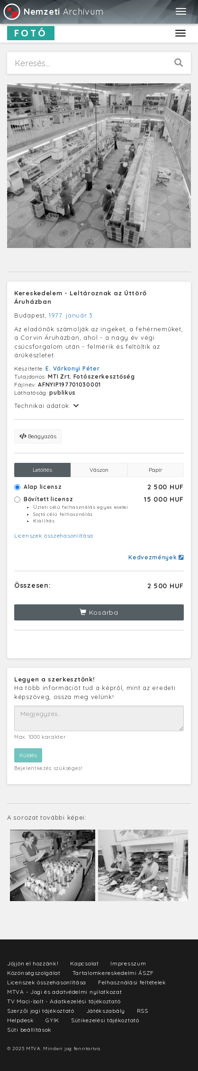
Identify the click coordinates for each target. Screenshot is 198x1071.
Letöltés (42, 469)
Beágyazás (37, 436)
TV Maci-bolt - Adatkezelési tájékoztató (63, 1001)
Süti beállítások (29, 1029)
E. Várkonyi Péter (72, 368)
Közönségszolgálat (34, 972)
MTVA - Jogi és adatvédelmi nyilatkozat (64, 991)
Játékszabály (105, 1010)
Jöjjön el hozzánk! (33, 963)
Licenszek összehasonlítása (53, 535)
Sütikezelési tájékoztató (105, 1020)
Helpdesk (20, 1020)
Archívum (52, 11)
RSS (142, 1010)
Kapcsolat (84, 963)
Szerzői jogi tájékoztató (40, 1010)
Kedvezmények (156, 557)
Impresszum (128, 963)
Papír (155, 469)
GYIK (52, 1020)
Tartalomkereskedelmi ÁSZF (113, 972)
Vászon (99, 469)
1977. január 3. (72, 315)
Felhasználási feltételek (132, 982)
